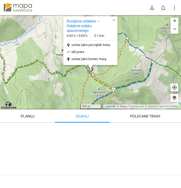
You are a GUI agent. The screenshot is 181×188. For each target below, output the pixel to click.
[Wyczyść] (174, 128)
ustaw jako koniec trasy (88, 59)
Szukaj (82, 116)
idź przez (77, 52)
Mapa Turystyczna (132, 106)
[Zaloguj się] (152, 8)
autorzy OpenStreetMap (163, 106)
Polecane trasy (145, 116)
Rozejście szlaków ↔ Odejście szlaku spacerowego (83, 26)
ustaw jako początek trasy (90, 45)
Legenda (110, 106)
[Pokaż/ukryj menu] (174, 8)
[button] (127, 38)
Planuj (28, 116)
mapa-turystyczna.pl (18, 7)
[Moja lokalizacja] (174, 87)
